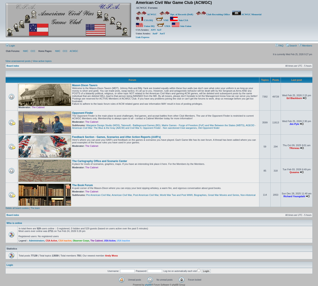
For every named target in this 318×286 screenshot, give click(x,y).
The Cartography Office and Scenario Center (99, 161)
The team (35, 208)
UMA (163, 26)
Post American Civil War (146, 195)
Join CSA (179, 20)
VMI (161, 20)
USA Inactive (123, 241)
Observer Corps (81, 241)
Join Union (182, 26)
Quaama (294, 172)
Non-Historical (247, 195)
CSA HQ (144, 20)
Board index (13, 66)
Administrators (36, 241)
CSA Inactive (65, 241)
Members (305, 45)
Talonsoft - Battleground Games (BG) (141, 125)
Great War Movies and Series (223, 195)
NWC (25, 51)
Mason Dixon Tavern (84, 85)
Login (10, 45)
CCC (33, 51)
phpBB (148, 285)
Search (291, 45)
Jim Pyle (294, 124)
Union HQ (145, 26)
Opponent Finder (82, 112)
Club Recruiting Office (212, 14)
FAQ (279, 45)
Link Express (142, 37)
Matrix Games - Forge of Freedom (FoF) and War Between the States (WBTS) (203, 125)
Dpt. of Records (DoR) (176, 14)
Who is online (14, 223)
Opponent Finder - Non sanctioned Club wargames (170, 128)
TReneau (294, 148)
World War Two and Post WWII (176, 195)
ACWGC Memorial (247, 14)
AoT (159, 29)
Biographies (200, 195)
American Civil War (122, 195)
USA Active (110, 241)
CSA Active (51, 241)
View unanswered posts (18, 61)
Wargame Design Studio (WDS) (103, 125)
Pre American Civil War (98, 195)
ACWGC (146, 14)
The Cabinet (38, 107)
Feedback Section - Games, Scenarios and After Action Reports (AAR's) (116, 137)
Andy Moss (111, 255)
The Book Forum (82, 185)
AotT (162, 33)
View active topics (42, 61)
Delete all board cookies (17, 208)
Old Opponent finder (209, 128)
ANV (153, 29)
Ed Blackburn (294, 98)
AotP (154, 33)
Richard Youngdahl (294, 196)
